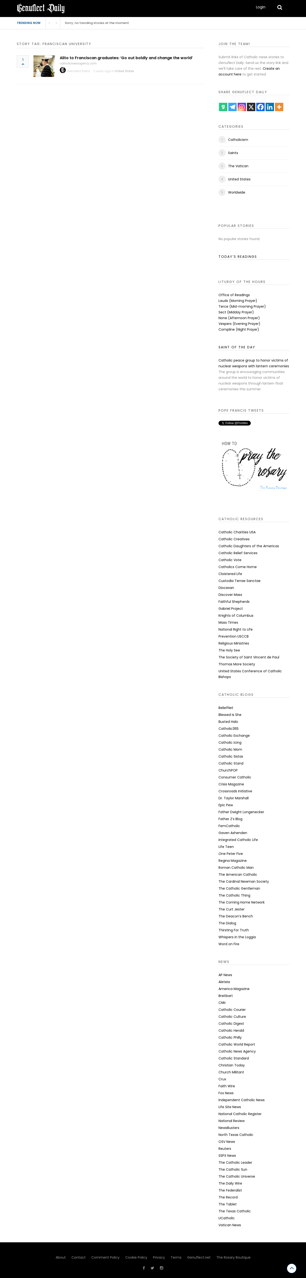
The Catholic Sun (233, 1169)
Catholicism (238, 139)
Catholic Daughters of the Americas (249, 546)
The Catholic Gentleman (239, 888)
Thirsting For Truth (234, 930)
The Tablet (228, 1204)
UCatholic (227, 1218)
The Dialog (227, 923)
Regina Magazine (233, 860)
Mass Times (228, 622)
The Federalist (230, 1190)
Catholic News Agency (237, 1051)
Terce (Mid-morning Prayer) (242, 306)
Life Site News (230, 1107)
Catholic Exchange (234, 735)
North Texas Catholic (236, 1134)
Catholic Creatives (234, 539)
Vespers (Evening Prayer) (239, 323)
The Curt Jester (232, 909)
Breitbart (226, 995)
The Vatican (238, 166)
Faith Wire (227, 1086)
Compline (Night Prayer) (239, 329)
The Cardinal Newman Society (244, 881)
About (61, 1257)
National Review (232, 1120)
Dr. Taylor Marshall (234, 798)
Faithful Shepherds (234, 601)
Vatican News (230, 1225)
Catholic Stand (231, 763)
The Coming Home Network (242, 902)
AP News (225, 975)
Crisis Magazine (231, 784)
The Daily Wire (230, 1183)
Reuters (225, 1148)
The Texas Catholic (235, 1211)
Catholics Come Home (238, 566)
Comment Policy (105, 1257)
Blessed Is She (230, 714)
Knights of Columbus (236, 615)
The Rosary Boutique (233, 1257)
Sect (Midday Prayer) (236, 312)
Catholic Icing (230, 742)
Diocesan (226, 587)
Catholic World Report (237, 1044)
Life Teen (226, 846)
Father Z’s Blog (230, 819)
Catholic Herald (231, 1030)
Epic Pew (226, 805)
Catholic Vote (230, 560)
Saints (233, 152)
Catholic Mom (230, 749)
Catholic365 (229, 728)
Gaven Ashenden (233, 832)
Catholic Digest (231, 1023)
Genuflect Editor (78, 71)
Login (260, 7)
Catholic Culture (232, 1016)
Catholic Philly (230, 1037)
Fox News (226, 1093)
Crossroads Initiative (235, 791)
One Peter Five (231, 853)
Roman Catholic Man (236, 867)
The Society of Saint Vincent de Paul (249, 657)
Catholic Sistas (231, 756)
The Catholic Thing (234, 895)
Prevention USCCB (234, 636)
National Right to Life (236, 629)
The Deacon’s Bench (236, 916)
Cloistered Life (230, 573)
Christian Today (232, 1065)
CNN (222, 1002)
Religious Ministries (234, 643)
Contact (78, 1257)
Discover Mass (230, 594)
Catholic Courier (232, 1009)
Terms (176, 1257)
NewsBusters (229, 1127)
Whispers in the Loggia (237, 937)
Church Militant (231, 1072)
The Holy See (229, 650)
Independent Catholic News (242, 1100)
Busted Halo (228, 721)
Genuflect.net (199, 1257)
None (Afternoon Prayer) (239, 318)
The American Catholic (238, 874)
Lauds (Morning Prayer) (238, 300)
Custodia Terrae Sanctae (240, 580)
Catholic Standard (234, 1058)
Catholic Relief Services (238, 553)
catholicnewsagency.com (78, 63)
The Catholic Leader (235, 1162)
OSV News (227, 1141)
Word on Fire (229, 944)
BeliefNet (226, 707)
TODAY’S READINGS (238, 256)
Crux (222, 1079)
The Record (228, 1197)
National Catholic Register (240, 1113)
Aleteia (224, 981)
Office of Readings (234, 295)
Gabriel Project (231, 608)
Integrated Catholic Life (238, 839)
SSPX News (227, 1155)
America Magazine (234, 988)
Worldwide (236, 192)
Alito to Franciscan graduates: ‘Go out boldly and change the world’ (126, 58)
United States (124, 71)
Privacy (159, 1257)
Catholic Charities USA (237, 532)
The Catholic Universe (237, 1176)
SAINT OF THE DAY (237, 347)
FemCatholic (229, 825)
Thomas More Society (237, 664)
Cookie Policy (136, 1257)
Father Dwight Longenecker (241, 812)
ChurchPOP (228, 770)
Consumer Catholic (235, 777)
